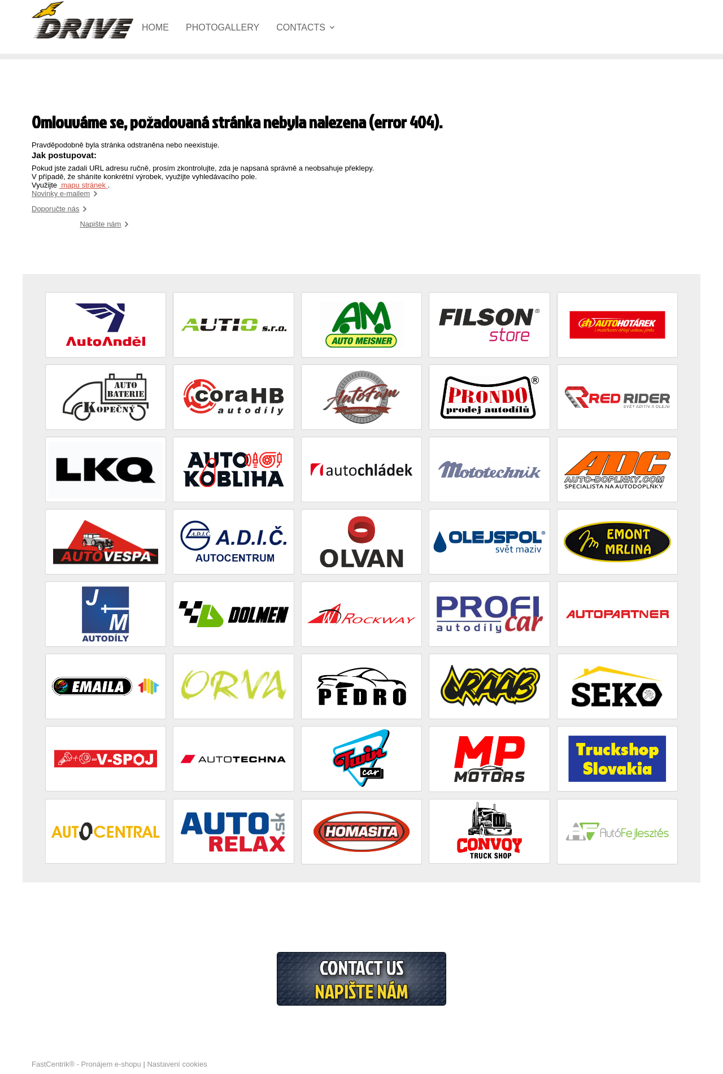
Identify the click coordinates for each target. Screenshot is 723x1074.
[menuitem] (164, 27)
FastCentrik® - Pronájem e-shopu (86, 1064)
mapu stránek (83, 185)
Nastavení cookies (177, 1064)
